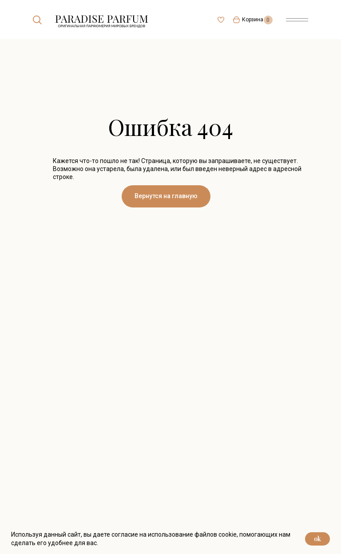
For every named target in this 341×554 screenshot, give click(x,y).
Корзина (252, 19)
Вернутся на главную (166, 195)
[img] (37, 20)
